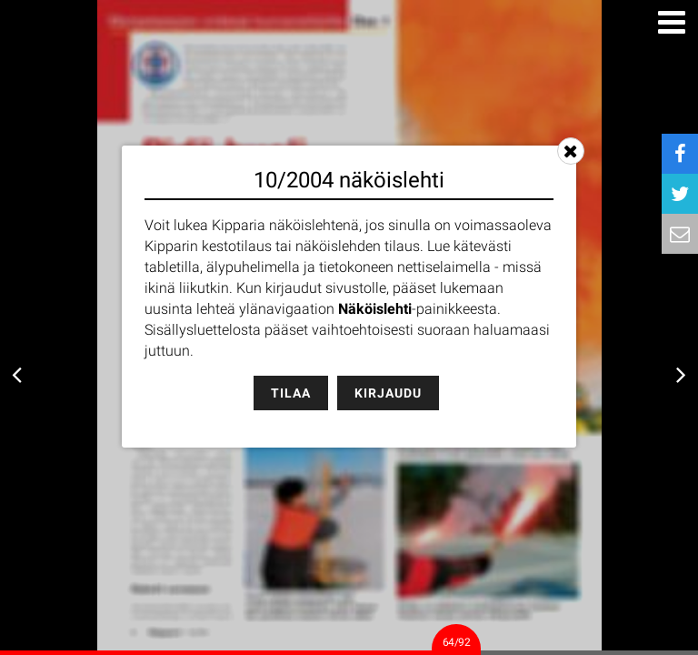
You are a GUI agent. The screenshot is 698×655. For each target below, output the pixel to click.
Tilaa (291, 393)
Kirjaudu (388, 393)
